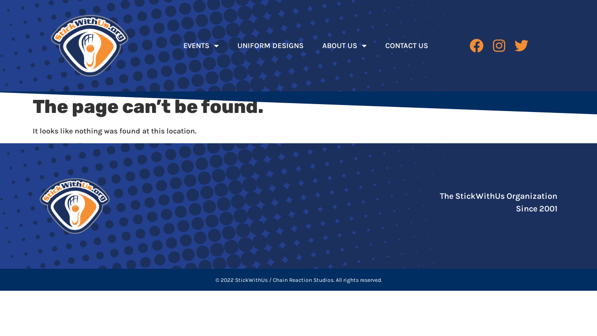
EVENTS (201, 45)
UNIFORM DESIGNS (270, 45)
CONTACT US (406, 45)
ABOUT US (344, 45)
